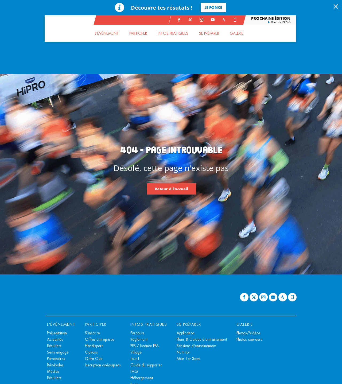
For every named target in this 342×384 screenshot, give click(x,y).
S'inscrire (92, 333)
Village (136, 352)
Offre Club (93, 358)
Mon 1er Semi (188, 358)
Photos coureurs (249, 339)
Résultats (54, 345)
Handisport (94, 345)
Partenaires (56, 358)
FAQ (134, 371)
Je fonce (213, 7)
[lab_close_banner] (336, 7)
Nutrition (184, 352)
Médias (53, 371)
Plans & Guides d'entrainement (202, 339)
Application (186, 333)
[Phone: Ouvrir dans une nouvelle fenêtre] (236, 20)
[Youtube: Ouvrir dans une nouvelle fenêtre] (213, 20)
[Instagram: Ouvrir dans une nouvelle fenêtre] (202, 20)
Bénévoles (55, 365)
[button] (107, 33)
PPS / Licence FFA (144, 345)
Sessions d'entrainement (196, 345)
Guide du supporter (146, 365)
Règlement (138, 339)
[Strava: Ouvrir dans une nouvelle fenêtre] (225, 20)
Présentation (57, 333)
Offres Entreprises (99, 339)
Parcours (137, 333)
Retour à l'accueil (171, 189)
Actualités (55, 339)
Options (91, 352)
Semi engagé (58, 352)
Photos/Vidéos (248, 333)
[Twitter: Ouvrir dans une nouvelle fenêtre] (191, 20)
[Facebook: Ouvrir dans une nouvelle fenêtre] (180, 20)
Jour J (134, 358)
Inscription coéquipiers (103, 365)
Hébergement (141, 377)
